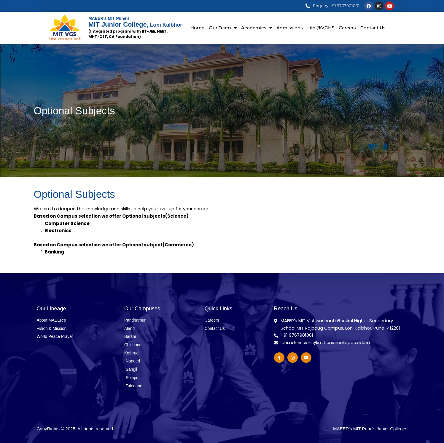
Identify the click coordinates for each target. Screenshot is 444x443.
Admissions (289, 28)
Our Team (223, 28)
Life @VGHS (320, 28)
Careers (347, 28)
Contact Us (373, 28)
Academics (256, 28)
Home (197, 28)
